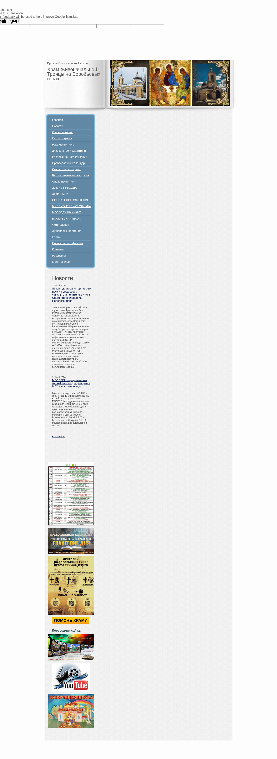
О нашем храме (62, 132)
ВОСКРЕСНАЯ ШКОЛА (67, 218)
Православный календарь (69, 163)
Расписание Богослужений (69, 156)
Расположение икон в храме (70, 175)
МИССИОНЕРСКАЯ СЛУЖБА (71, 206)
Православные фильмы (67, 243)
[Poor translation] (14, 21)
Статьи (56, 237)
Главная (57, 119)
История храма (62, 138)
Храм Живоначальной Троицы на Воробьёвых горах (73, 74)
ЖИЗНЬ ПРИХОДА (64, 187)
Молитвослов (61, 261)
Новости (57, 126)
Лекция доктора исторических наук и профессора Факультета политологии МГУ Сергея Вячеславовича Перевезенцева (71, 294)
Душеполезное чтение (66, 230)
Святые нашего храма (66, 169)
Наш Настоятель (63, 144)
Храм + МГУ (60, 193)
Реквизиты (59, 255)
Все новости (58, 436)
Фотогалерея (60, 224)
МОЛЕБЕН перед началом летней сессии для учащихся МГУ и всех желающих (71, 383)
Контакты (58, 249)
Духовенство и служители (69, 150)
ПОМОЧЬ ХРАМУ (70, 620)
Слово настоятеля (64, 181)
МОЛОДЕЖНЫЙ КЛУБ (67, 212)
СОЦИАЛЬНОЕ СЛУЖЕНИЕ (70, 200)
